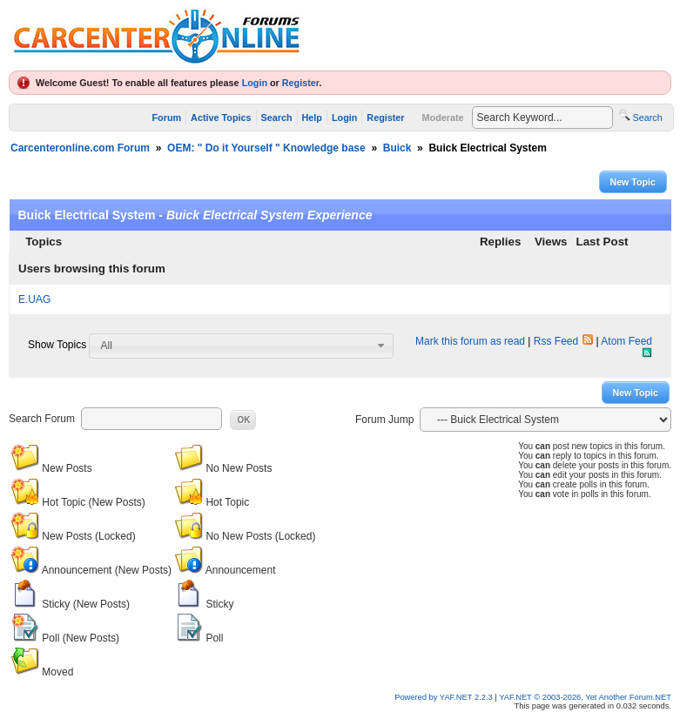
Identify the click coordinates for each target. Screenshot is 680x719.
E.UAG (34, 299)
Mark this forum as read (470, 341)
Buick (397, 148)
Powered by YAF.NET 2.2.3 (444, 697)
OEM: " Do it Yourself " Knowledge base (266, 148)
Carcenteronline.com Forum (80, 148)
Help (312, 117)
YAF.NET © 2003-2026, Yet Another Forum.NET (585, 697)
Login (254, 82)
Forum (167, 117)
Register (301, 82)
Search (277, 117)
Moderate (443, 117)
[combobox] (241, 345)
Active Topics (221, 117)
